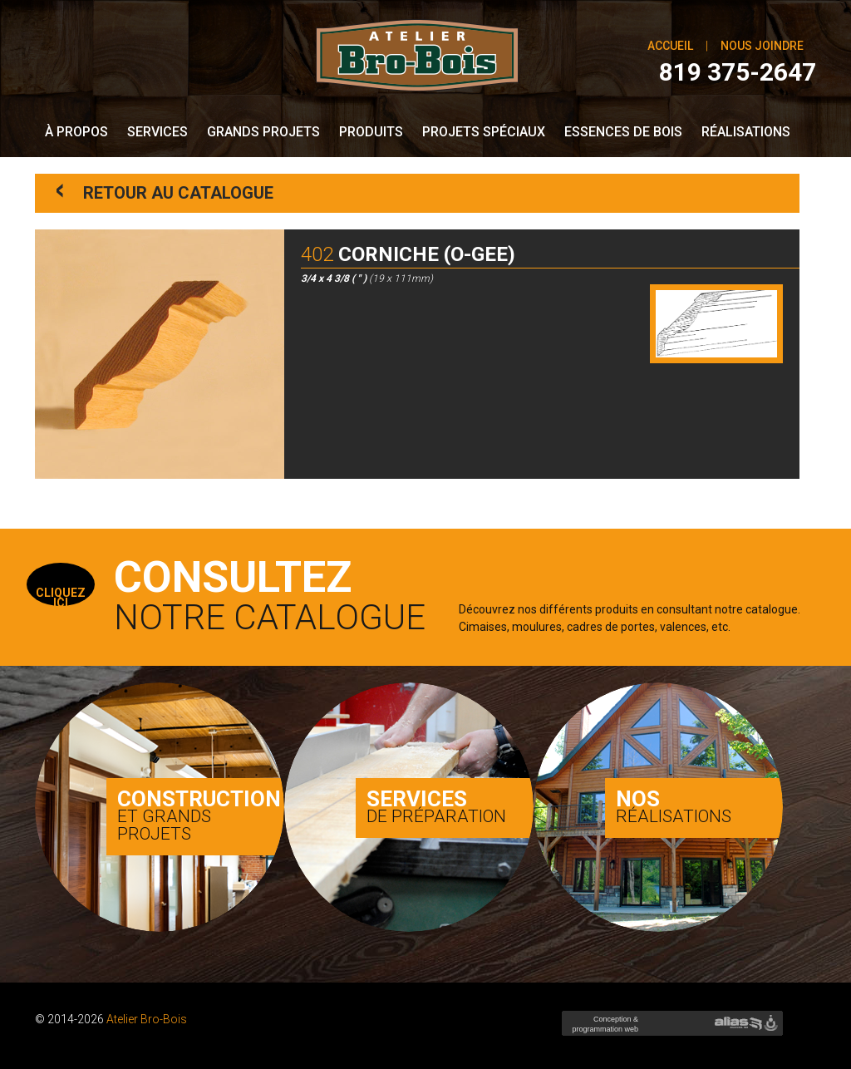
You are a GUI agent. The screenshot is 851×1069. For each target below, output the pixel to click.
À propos (76, 132)
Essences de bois (623, 132)
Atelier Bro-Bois (146, 1019)
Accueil (670, 45)
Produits (371, 132)
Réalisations (745, 132)
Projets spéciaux (483, 132)
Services (157, 132)
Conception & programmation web (603, 1029)
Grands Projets (263, 132)
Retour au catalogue (165, 191)
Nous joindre (762, 45)
